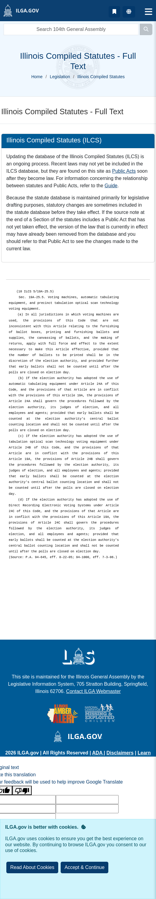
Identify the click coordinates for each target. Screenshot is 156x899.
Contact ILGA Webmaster (93, 691)
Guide (111, 185)
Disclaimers (120, 752)
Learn (144, 752)
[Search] (146, 29)
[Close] (85, 867)
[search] (71, 29)
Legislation (60, 76)
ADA (98, 752)
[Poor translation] (22, 790)
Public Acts (123, 171)
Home (37, 76)
